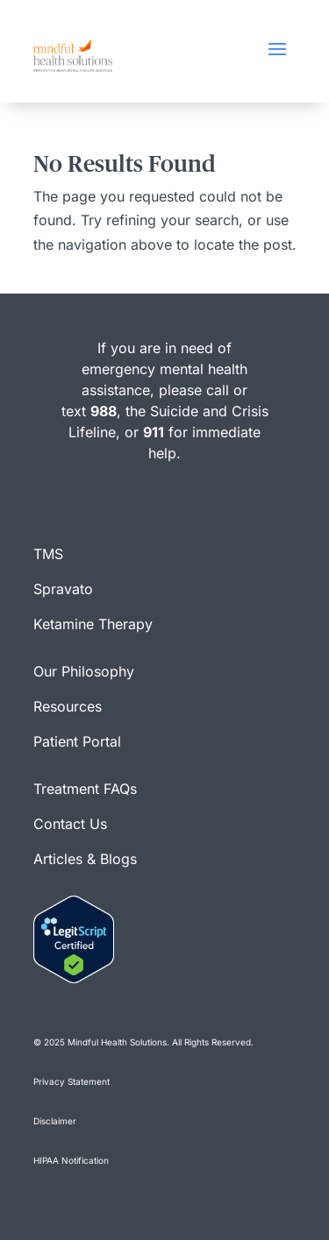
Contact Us (70, 824)
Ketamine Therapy (93, 624)
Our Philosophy (83, 671)
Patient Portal (77, 741)
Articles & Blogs (85, 859)
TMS (48, 554)
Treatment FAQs (85, 788)
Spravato (63, 589)
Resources (67, 706)
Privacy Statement (71, 1081)
